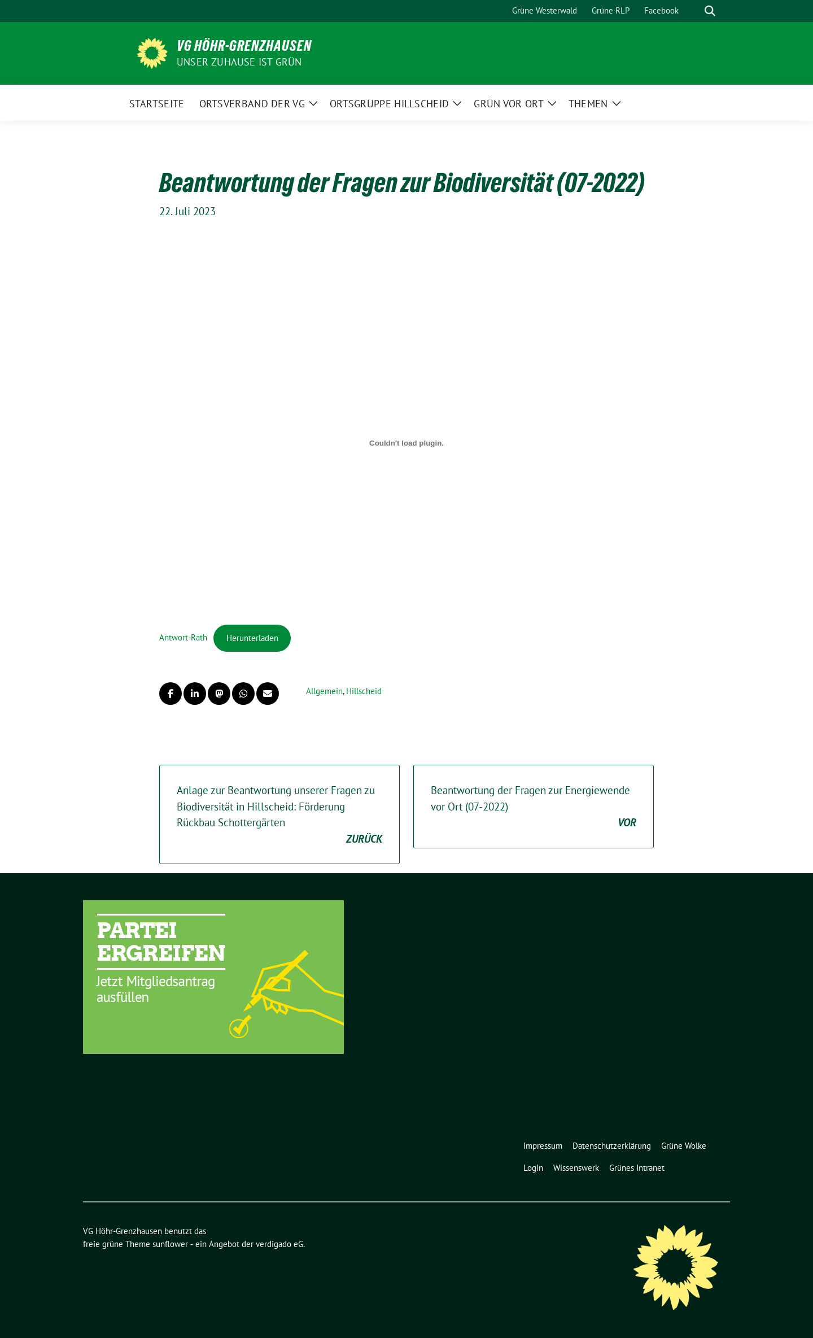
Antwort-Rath (183, 638)
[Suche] (694, 11)
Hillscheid (364, 691)
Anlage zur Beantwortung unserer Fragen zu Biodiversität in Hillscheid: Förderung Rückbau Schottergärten (279, 815)
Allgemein (324, 691)
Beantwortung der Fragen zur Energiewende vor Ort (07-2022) (533, 807)
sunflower (170, 1244)
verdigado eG (279, 1244)
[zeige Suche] (710, 11)
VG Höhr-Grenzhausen (244, 45)
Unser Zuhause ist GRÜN (239, 61)
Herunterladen (252, 638)
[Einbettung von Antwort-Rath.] (406, 443)
